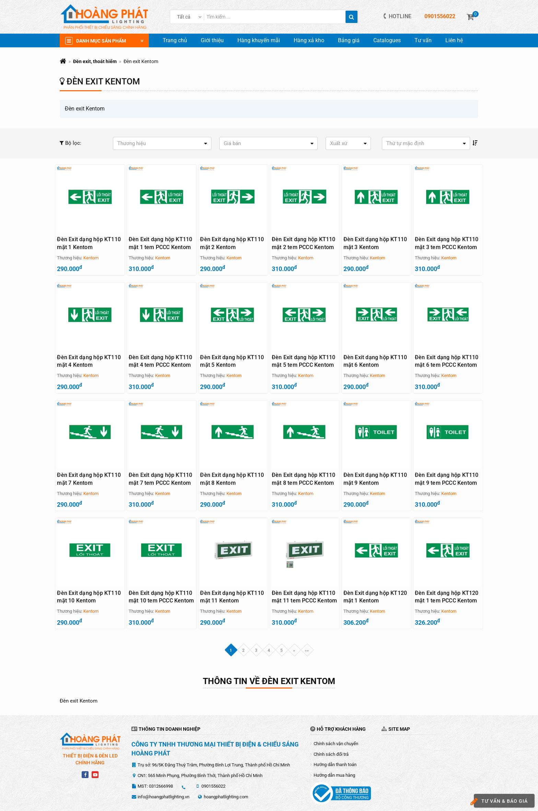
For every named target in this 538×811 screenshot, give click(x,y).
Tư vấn (423, 40)
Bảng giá (349, 40)
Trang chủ (175, 40)
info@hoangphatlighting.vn (163, 776)
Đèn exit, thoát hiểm (95, 61)
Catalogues (387, 40)
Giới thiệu (212, 40)
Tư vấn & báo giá (501, 801)
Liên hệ (454, 40)
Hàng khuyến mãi (258, 40)
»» (307, 629)
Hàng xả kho (309, 40)
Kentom (90, 257)
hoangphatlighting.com (226, 776)
